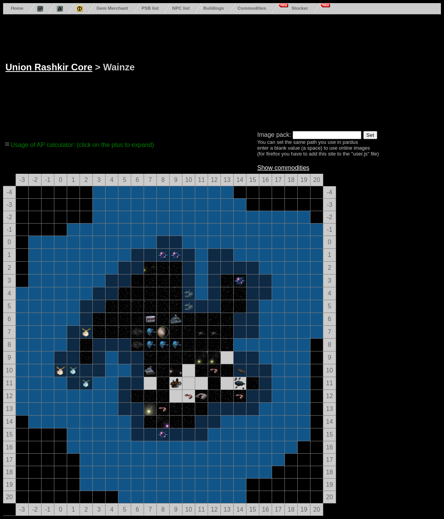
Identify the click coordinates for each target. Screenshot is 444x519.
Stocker (299, 7)
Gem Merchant (112, 7)
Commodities (252, 7)
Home (17, 7)
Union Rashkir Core (48, 67)
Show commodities (283, 167)
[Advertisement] (270, 71)
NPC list (181, 7)
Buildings (213, 7)
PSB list (150, 7)
